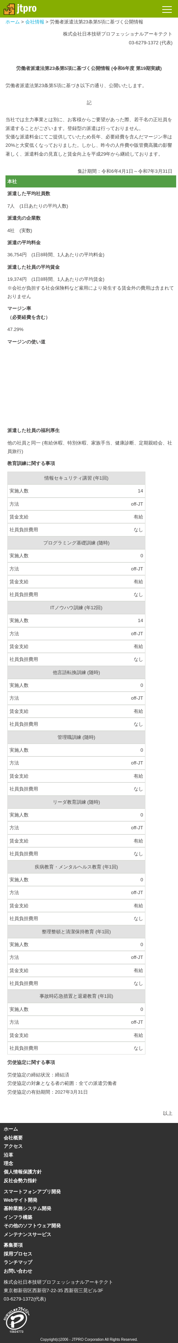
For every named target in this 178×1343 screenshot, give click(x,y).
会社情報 (34, 22)
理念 (8, 1163)
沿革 (8, 1155)
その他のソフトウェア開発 (32, 1225)
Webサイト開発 (20, 1200)
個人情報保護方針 (23, 1172)
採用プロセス (18, 1254)
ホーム (12, 22)
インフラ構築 (18, 1217)
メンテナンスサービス (27, 1234)
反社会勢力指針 (20, 1180)
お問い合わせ (18, 1271)
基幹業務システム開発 (27, 1208)
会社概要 (13, 1138)
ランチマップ (18, 1262)
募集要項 (13, 1245)
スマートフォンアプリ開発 (32, 1191)
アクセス (13, 1146)
